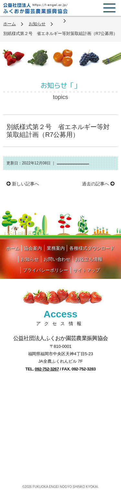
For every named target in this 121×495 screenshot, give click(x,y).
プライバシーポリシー (45, 270)
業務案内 (56, 248)
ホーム (9, 23)
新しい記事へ (22, 183)
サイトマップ (86, 270)
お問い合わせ (57, 259)
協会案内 (33, 248)
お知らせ (37, 23)
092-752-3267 (47, 369)
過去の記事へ (98, 183)
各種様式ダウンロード (92, 248)
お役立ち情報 (88, 259)
